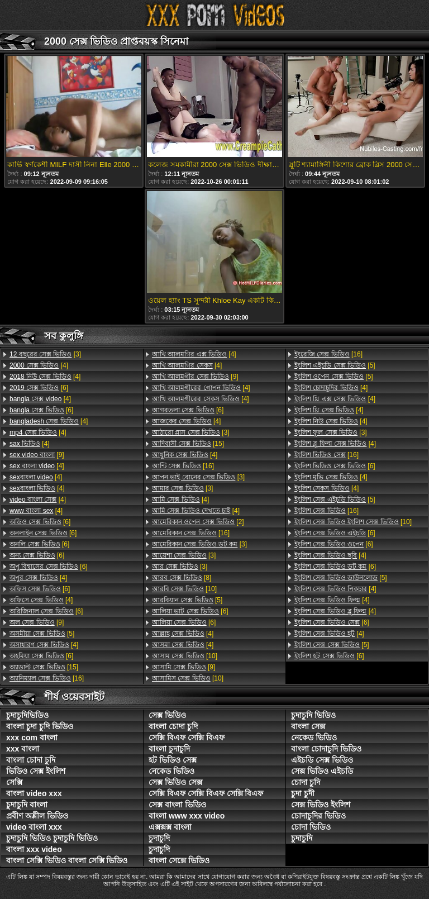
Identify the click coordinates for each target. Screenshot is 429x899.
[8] (181, 578)
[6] (38, 388)
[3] (45, 354)
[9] (36, 455)
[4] (38, 365)
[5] (41, 634)
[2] (198, 522)
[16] (46, 678)
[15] (43, 667)
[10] (184, 589)
